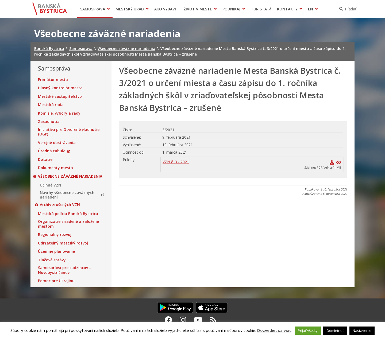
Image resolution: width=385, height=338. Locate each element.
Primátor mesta (53, 79)
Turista (259, 8)
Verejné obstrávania (57, 142)
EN (310, 8)
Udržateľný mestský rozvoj (63, 243)
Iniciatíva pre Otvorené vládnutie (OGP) (68, 132)
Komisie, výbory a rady (59, 113)
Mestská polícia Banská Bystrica (68, 213)
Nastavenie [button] (362, 330)
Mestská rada (51, 104)
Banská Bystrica (50, 9)
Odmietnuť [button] (335, 330)
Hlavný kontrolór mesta (60, 88)
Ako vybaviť (166, 8)
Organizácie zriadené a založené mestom (68, 223)
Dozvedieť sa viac (274, 330)
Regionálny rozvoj (54, 234)
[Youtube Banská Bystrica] (198, 320)
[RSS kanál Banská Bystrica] (213, 320)
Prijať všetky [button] (308, 330)
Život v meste (198, 8)
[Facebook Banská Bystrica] (168, 320)
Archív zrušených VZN (60, 204)
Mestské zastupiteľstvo (60, 96)
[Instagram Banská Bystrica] (183, 320)
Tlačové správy (52, 260)
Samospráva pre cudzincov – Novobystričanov (64, 270)
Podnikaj (231, 8)
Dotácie (45, 159)
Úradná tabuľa (52, 151)
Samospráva (92, 8)
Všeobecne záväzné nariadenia (70, 176)
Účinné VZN (50, 185)
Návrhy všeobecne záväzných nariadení (67, 195)
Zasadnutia (49, 121)
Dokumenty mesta (55, 167)
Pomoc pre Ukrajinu (56, 280)
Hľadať (350, 8)
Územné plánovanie (56, 251)
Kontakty (287, 8)
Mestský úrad (130, 8)
